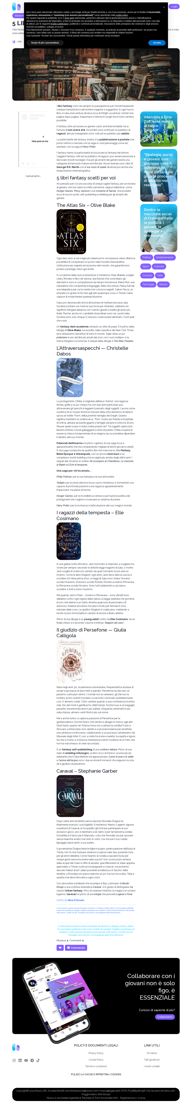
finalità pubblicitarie (59, 24)
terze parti (69, 18)
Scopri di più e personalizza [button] (45, 42)
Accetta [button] (157, 42)
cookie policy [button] (122, 15)
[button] (164, 7)
